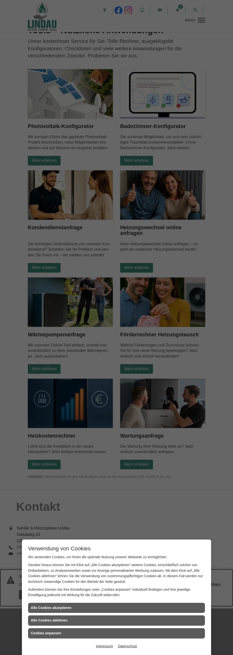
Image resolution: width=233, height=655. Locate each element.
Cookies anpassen (46, 633)
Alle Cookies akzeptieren (51, 608)
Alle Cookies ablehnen (49, 620)
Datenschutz (127, 646)
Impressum (104, 646)
